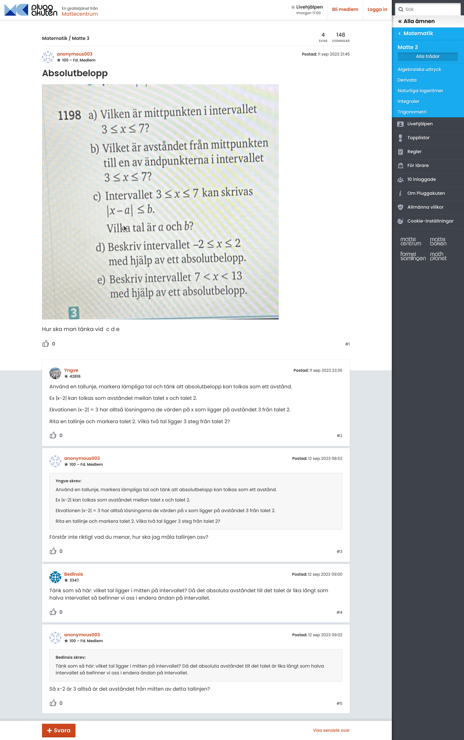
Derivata (407, 80)
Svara (62, 730)
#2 (339, 436)
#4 (339, 612)
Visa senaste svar (331, 730)
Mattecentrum (80, 14)
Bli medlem (345, 10)
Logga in (377, 10)
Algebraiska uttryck (419, 69)
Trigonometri (412, 112)
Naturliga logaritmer (420, 91)
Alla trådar (428, 56)
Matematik (54, 38)
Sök (401, 9)
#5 (339, 703)
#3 (339, 551)
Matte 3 (80, 38)
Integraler (409, 101)
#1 (347, 344)
